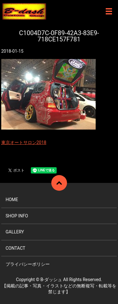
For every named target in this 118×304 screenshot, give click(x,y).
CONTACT (15, 248)
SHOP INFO (17, 215)
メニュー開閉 (109, 11)
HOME (12, 199)
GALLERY (15, 231)
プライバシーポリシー (28, 264)
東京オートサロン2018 (23, 142)
